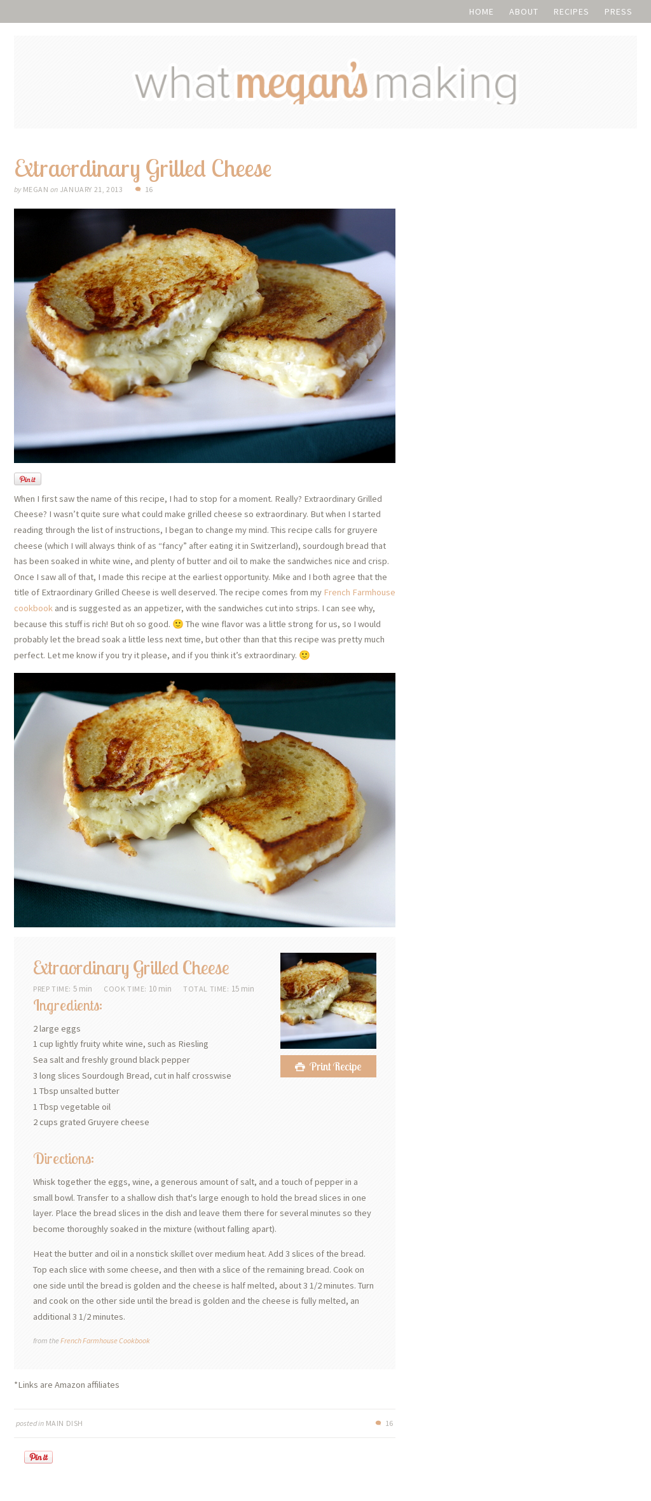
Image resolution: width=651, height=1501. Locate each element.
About (523, 11)
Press (619, 11)
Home (481, 11)
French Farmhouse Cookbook (105, 1347)
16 (149, 196)
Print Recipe (336, 1074)
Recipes (571, 11)
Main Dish (64, 1430)
